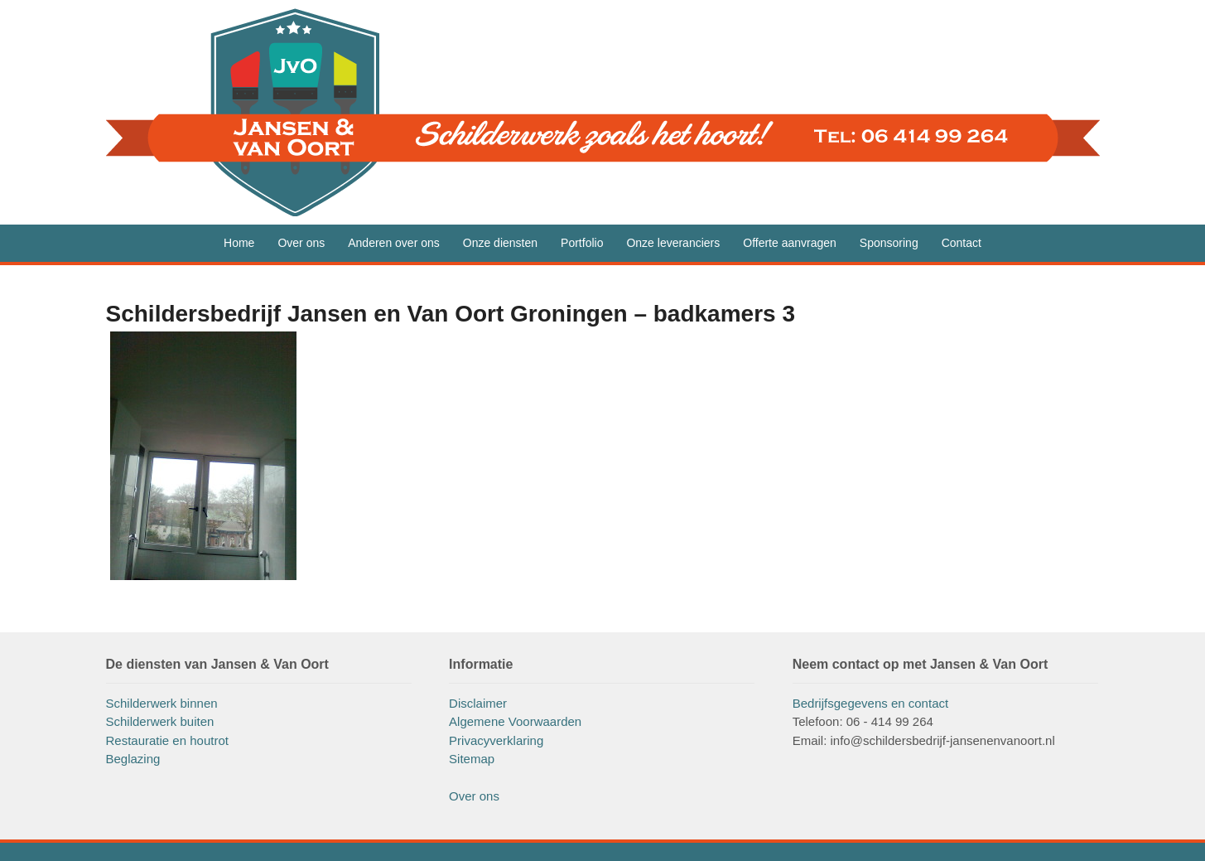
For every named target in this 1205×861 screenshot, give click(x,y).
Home (239, 242)
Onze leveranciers (673, 242)
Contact (961, 242)
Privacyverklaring (496, 740)
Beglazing (133, 759)
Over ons (301, 242)
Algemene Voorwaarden (515, 721)
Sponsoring (889, 242)
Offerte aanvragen (789, 242)
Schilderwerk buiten (160, 721)
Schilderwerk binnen (162, 703)
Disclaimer (478, 703)
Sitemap (471, 759)
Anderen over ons (394, 242)
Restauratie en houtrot (167, 740)
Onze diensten (500, 242)
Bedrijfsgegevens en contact (870, 703)
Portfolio (582, 242)
